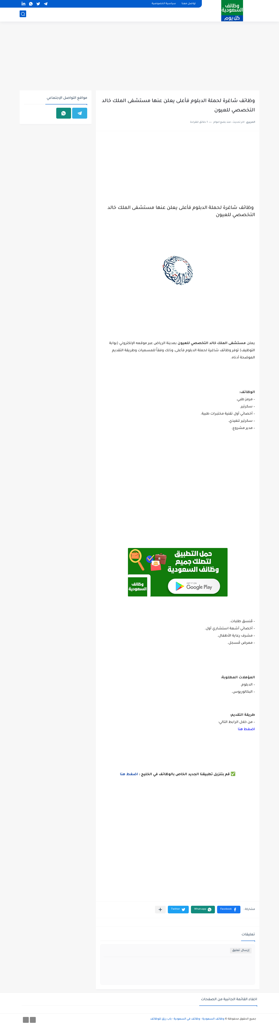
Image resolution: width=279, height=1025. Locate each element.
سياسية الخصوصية (164, 3)
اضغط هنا (246, 729)
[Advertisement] (139, 56)
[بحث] (23, 14)
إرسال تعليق (240, 950)
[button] (228, 909)
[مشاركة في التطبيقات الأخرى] (160, 909)
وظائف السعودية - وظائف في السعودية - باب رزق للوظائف (187, 1019)
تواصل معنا (189, 3)
